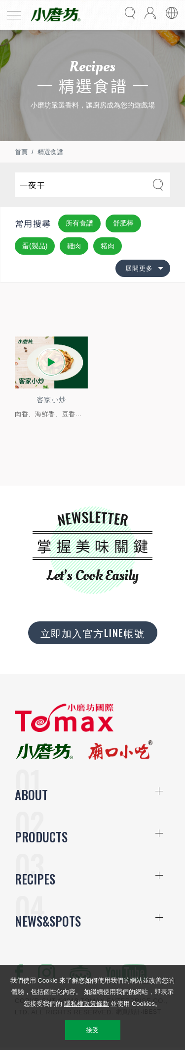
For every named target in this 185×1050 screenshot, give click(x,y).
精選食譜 (50, 152)
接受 (92, 1030)
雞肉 (74, 246)
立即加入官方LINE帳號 (92, 632)
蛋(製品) (34, 246)
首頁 (21, 152)
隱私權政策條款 (86, 1003)
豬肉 (107, 246)
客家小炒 (51, 399)
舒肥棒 (123, 223)
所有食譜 (79, 223)
